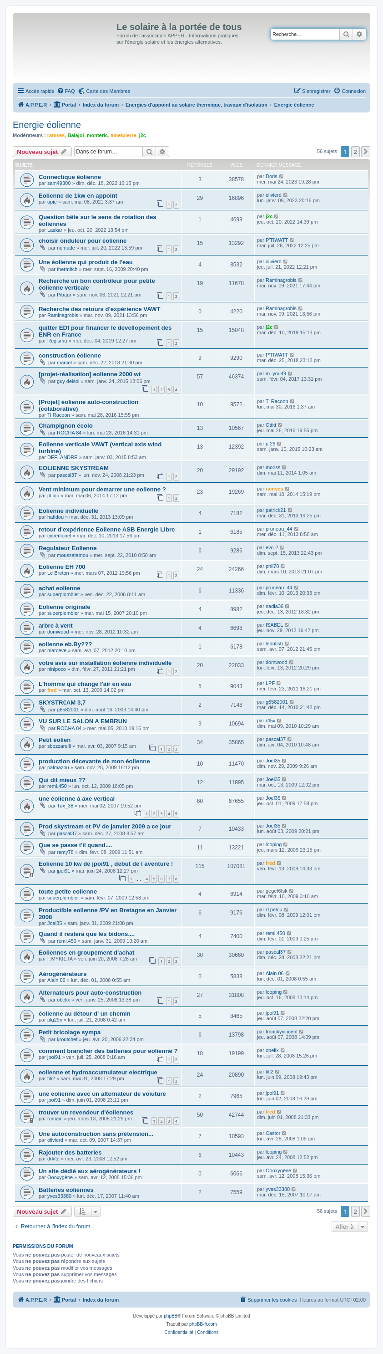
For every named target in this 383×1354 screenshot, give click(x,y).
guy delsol (68, 381)
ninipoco (56, 669)
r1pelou (274, 909)
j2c (142, 135)
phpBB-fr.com (203, 1324)
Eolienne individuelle (68, 510)
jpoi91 (63, 871)
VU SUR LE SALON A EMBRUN (83, 721)
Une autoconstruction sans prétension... (96, 1133)
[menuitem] (66, 91)
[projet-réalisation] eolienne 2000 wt (90, 374)
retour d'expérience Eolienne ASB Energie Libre (107, 529)
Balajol (75, 135)
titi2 (51, 1078)
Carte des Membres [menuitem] (108, 91)
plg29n (54, 1019)
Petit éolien (55, 739)
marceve (56, 650)
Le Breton (58, 573)
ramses (56, 135)
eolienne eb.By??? (65, 644)
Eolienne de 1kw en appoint (78, 195)
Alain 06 (56, 980)
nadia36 (274, 606)
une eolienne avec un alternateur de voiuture (102, 1093)
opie (52, 201)
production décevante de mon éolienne (94, 761)
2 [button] (355, 152)
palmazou (58, 767)
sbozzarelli (59, 746)
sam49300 (59, 183)
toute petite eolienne (68, 891)
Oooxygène (60, 1177)
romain (55, 1118)
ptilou (53, 495)
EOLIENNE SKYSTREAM (74, 468)
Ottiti (271, 425)
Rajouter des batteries (70, 1152)
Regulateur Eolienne (68, 548)
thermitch (67, 269)
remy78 (65, 852)
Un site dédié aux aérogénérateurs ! (90, 1171)
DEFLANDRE (62, 457)
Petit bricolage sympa (70, 1032)
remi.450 (57, 786)
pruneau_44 (279, 528)
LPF (270, 683)
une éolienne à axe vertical (77, 798)
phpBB (170, 1315)
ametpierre (123, 135)
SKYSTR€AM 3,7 (62, 702)
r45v (270, 720)
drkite (53, 1158)
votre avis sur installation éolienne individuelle (105, 662)
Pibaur (64, 294)
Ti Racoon (58, 415)
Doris (271, 176)
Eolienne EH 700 (62, 566)
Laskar (54, 230)
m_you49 (276, 373)
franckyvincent (281, 1031)
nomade (66, 247)
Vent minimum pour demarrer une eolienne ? (102, 489)
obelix (63, 999)
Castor (273, 1133)
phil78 (272, 566)
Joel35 (273, 760)
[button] (365, 151)
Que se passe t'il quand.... (75, 845)
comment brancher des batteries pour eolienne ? (108, 1050)
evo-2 (272, 547)
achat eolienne (60, 588)
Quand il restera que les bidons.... (87, 933)
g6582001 (68, 709)
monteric (97, 135)
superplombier (63, 594)
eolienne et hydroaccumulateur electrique (98, 1072)
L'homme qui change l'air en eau (85, 683)
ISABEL (274, 625)
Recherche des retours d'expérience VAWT (99, 309)
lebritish (274, 643)
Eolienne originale (65, 606)
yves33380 (59, 1196)
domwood (58, 631)
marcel (64, 362)
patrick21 (276, 510)
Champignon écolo (66, 425)
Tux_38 (65, 805)
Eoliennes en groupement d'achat (87, 952)
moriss (273, 467)
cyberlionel (59, 535)
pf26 (270, 443)
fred (52, 690)
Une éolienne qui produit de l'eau (86, 262)
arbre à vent (56, 625)
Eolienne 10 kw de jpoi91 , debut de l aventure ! (106, 863)
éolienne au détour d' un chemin (85, 1013)
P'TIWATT (277, 240)
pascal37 (67, 475)
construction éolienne (70, 355)
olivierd (274, 195)
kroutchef (67, 1039)
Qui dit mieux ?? (62, 780)
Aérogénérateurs (63, 974)
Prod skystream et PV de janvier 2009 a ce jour (105, 826)
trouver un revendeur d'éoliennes (86, 1112)
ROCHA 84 (69, 432)
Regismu (57, 340)
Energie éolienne (47, 125)
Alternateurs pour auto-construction (90, 992)
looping (274, 844)
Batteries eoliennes (66, 1189)
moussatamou (72, 555)
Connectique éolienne (70, 177)
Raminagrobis (281, 280)
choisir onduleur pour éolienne (82, 240)
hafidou (55, 517)
